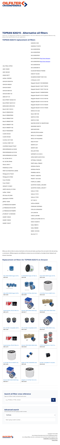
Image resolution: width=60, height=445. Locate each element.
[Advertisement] (30, 19)
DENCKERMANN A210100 (10, 152)
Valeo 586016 (34, 225)
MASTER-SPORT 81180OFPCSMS (40, 123)
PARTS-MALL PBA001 (36, 163)
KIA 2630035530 (35, 64)
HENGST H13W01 (7, 186)
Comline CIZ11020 (8, 140)
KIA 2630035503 (35, 61)
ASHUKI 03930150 (8, 81)
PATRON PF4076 (35, 166)
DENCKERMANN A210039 (10, 149)
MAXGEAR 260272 (36, 126)
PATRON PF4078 (35, 169)
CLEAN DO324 (7, 134)
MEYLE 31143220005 (36, 135)
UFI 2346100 (34, 212)
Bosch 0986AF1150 (8, 124)
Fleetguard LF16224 (8, 174)
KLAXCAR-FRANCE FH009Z (38, 71)
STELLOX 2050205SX (36, 209)
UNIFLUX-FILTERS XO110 (38, 218)
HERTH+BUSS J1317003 (9, 189)
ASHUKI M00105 (7, 90)
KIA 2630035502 (35, 58)
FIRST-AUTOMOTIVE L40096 (10, 170)
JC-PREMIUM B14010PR (9, 208)
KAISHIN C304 (35, 43)
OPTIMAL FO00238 (36, 160)
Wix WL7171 (34, 234)
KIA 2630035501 (35, 55)
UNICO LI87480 (35, 215)
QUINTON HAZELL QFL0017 (38, 188)
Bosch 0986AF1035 (8, 121)
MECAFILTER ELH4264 (37, 132)
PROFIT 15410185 (36, 178)
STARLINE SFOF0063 (36, 206)
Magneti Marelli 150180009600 (39, 83)
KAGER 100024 (7, 217)
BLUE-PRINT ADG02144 (9, 100)
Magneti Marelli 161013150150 (39, 101)
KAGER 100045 (7, 220)
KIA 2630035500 (35, 52)
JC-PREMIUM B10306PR (9, 204)
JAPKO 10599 (6, 201)
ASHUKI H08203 (7, 84)
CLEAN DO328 (7, 137)
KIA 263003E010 (35, 67)
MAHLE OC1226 (35, 111)
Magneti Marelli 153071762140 (39, 89)
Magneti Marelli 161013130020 (39, 95)
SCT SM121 (34, 200)
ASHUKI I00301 (7, 87)
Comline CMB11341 (8, 143)
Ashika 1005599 (7, 78)
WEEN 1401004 (35, 231)
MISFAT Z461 (34, 148)
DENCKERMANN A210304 (10, 155)
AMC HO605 (6, 69)
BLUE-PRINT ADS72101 (9, 103)
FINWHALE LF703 (7, 167)
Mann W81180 (35, 114)
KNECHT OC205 (35, 74)
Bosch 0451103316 (8, 109)
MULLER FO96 (35, 151)
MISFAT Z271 (34, 144)
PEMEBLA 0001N (35, 172)
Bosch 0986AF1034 (8, 118)
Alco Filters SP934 (7, 66)
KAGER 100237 (7, 223)
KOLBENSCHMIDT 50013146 (38, 77)
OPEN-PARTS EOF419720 (38, 157)
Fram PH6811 (6, 183)
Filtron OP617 (6, 164)
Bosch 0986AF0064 (8, 115)
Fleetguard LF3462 (8, 177)
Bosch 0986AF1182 (8, 127)
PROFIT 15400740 (36, 175)
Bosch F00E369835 (8, 130)
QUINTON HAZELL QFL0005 (38, 185)
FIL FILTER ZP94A (7, 161)
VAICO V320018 (35, 221)
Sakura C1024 (35, 197)
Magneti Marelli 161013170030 (39, 107)
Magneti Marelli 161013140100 (39, 98)
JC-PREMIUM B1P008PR (9, 211)
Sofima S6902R (35, 203)
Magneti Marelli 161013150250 (39, 104)
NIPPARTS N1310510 (36, 154)
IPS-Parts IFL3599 (7, 195)
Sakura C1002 (35, 191)
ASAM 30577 (6, 75)
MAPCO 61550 (35, 117)
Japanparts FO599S (8, 198)
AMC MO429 (6, 72)
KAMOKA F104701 (36, 46)
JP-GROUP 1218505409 (9, 214)
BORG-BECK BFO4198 (9, 106)
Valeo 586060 (34, 228)
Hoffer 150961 (7, 192)
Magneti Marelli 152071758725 (39, 86)
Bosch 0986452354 (8, 112)
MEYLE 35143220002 (36, 138)
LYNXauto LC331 (35, 80)
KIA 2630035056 (35, 49)
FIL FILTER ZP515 (7, 158)
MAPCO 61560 (35, 120)
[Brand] (30, 415)
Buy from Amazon (45, 58)
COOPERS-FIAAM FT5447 (9, 146)
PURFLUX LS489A (35, 181)
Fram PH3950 (6, 180)
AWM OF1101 (6, 97)
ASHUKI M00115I (7, 93)
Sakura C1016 (35, 194)
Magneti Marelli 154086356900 (39, 92)
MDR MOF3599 (35, 129)
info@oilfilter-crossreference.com (50, 438)
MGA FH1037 (34, 141)
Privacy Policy (55, 440)
